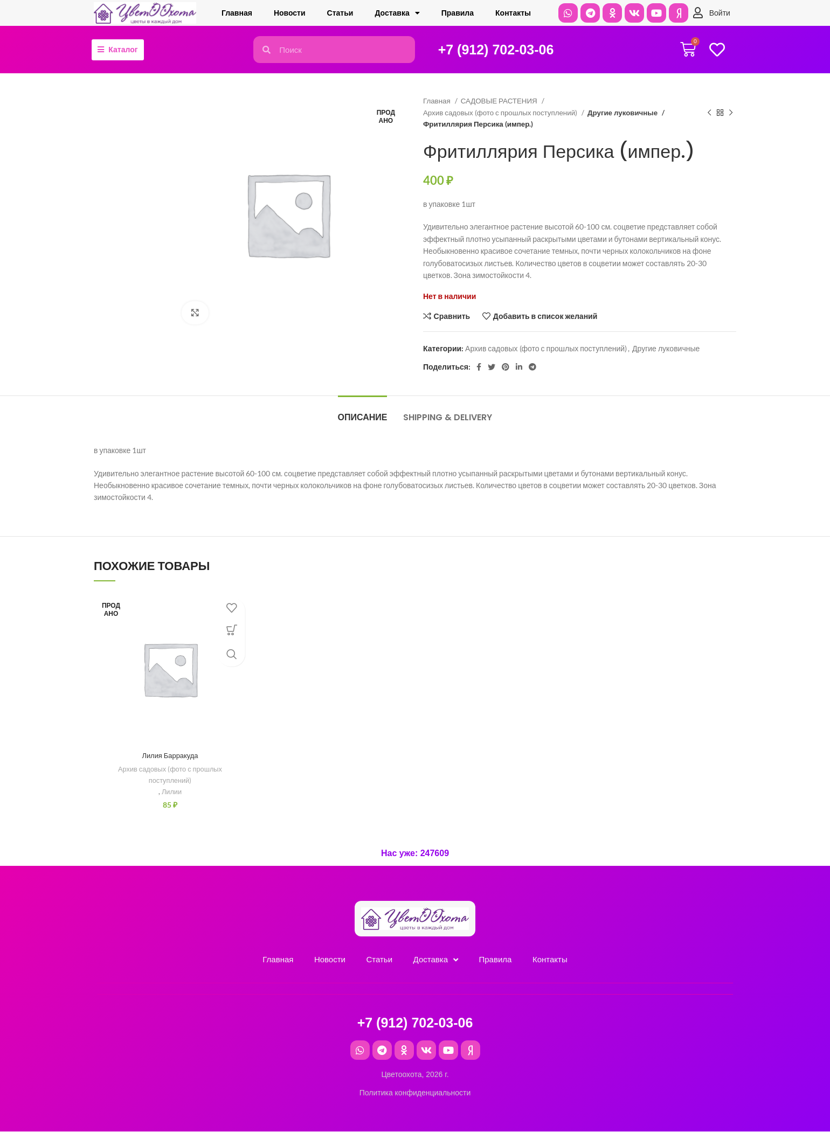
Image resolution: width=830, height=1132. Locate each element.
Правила (457, 13)
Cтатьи (340, 13)
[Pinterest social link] (506, 367)
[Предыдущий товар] (709, 112)
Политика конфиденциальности (415, 1093)
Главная (237, 13)
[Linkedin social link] (519, 367)
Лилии (171, 792)
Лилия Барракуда (170, 755)
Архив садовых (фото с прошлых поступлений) (501, 112)
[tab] (363, 411)
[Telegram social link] (532, 367)
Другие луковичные (620, 112)
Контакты (513, 13)
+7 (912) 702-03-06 (496, 49)
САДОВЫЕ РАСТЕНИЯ (500, 100)
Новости (290, 13)
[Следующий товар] (730, 112)
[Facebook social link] (479, 367)
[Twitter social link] (492, 367)
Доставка (397, 13)
